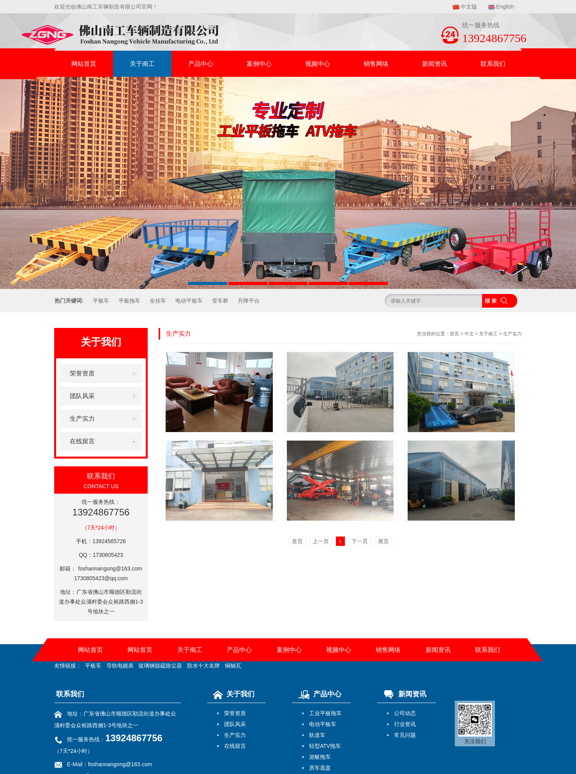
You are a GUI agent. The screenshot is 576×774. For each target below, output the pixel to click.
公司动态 (405, 713)
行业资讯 (405, 724)
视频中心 (317, 63)
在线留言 (235, 746)
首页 (454, 334)
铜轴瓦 (233, 665)
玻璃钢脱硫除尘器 (160, 665)
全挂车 (158, 301)
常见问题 (405, 735)
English (505, 7)
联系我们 (493, 63)
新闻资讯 (434, 63)
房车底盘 (320, 768)
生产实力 (512, 334)
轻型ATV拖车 (325, 746)
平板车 (101, 301)
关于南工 (142, 63)
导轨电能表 (120, 665)
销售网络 (376, 63)
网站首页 (83, 63)
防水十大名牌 (203, 665)
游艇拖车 (320, 757)
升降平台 (249, 301)
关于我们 (231, 694)
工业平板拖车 (325, 713)
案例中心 (259, 63)
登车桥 (220, 301)
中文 (469, 334)
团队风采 (235, 724)
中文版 (469, 7)
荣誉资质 (235, 713)
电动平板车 (189, 301)
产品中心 (200, 63)
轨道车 (317, 735)
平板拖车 (129, 301)
